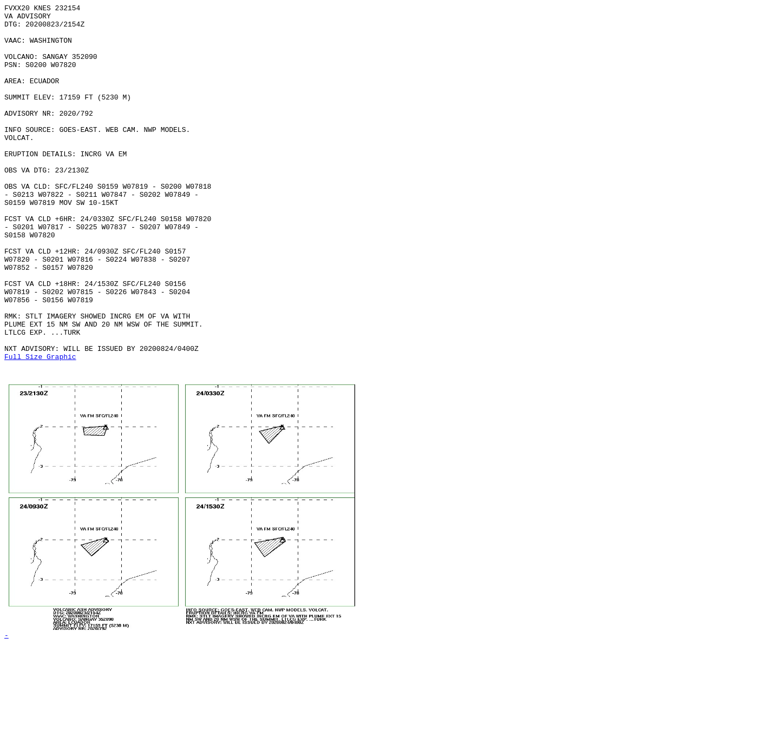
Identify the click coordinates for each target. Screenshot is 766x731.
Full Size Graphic (40, 428)
